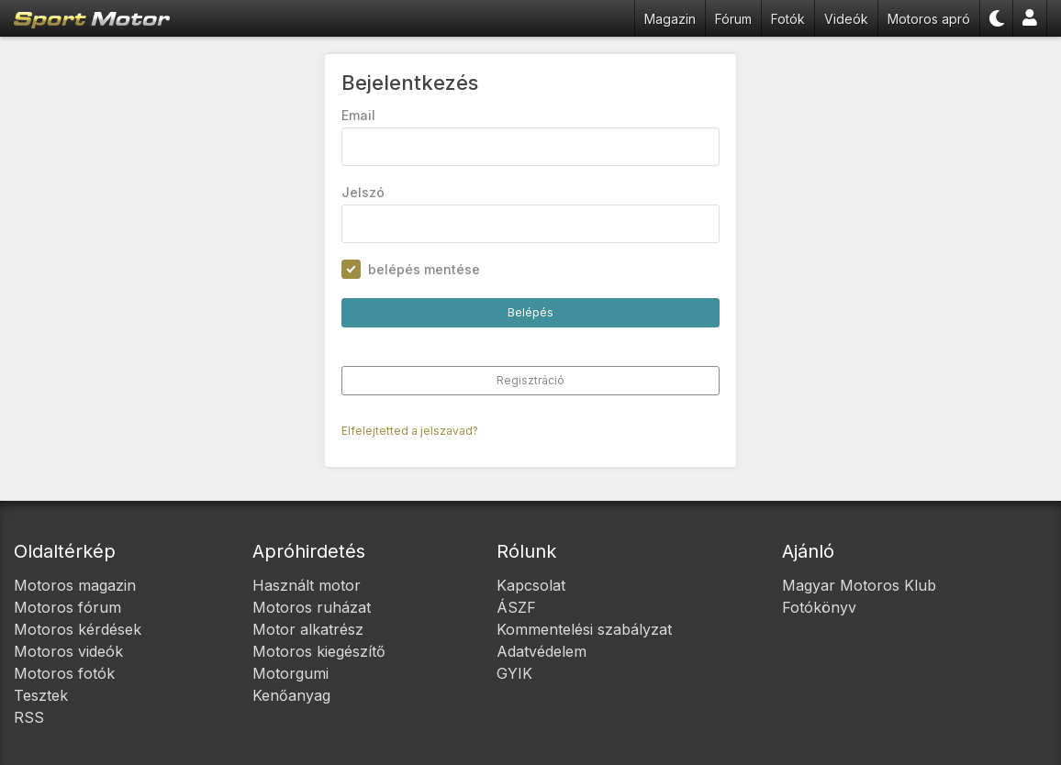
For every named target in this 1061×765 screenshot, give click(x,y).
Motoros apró (929, 19)
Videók (846, 19)
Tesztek (41, 695)
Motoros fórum (67, 607)
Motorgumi (290, 673)
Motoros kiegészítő (318, 651)
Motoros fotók (64, 673)
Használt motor (306, 585)
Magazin (670, 19)
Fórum (733, 19)
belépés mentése (424, 269)
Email (358, 115)
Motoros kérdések (77, 629)
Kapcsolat (531, 585)
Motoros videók (68, 651)
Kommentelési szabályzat (584, 629)
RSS (29, 717)
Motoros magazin (75, 585)
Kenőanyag (291, 695)
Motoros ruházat (311, 607)
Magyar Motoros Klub (859, 585)
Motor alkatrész (307, 629)
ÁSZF (516, 607)
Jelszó (363, 192)
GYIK (514, 673)
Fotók (788, 19)
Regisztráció (530, 380)
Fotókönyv (819, 607)
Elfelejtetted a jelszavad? (409, 431)
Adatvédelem (541, 651)
